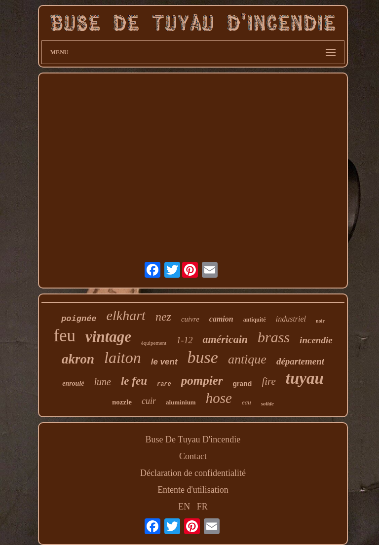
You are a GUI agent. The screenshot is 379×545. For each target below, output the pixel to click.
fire (268, 381)
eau (246, 402)
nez (163, 316)
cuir (149, 401)
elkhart (126, 315)
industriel (291, 319)
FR (202, 506)
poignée (78, 319)
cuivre (190, 319)
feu (64, 335)
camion (221, 319)
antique (247, 359)
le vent (164, 361)
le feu (134, 381)
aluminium (181, 402)
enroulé (73, 383)
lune (102, 381)
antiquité (254, 319)
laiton (122, 357)
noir (320, 321)
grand (242, 384)
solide (267, 403)
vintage (108, 336)
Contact (193, 456)
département (300, 361)
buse (203, 357)
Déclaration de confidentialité (193, 473)
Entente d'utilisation (192, 490)
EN (184, 506)
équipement (153, 343)
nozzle (122, 402)
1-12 (184, 340)
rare (164, 384)
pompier (202, 380)
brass (274, 337)
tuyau (305, 378)
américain (225, 339)
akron (78, 359)
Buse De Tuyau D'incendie (193, 439)
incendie (316, 340)
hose (219, 398)
